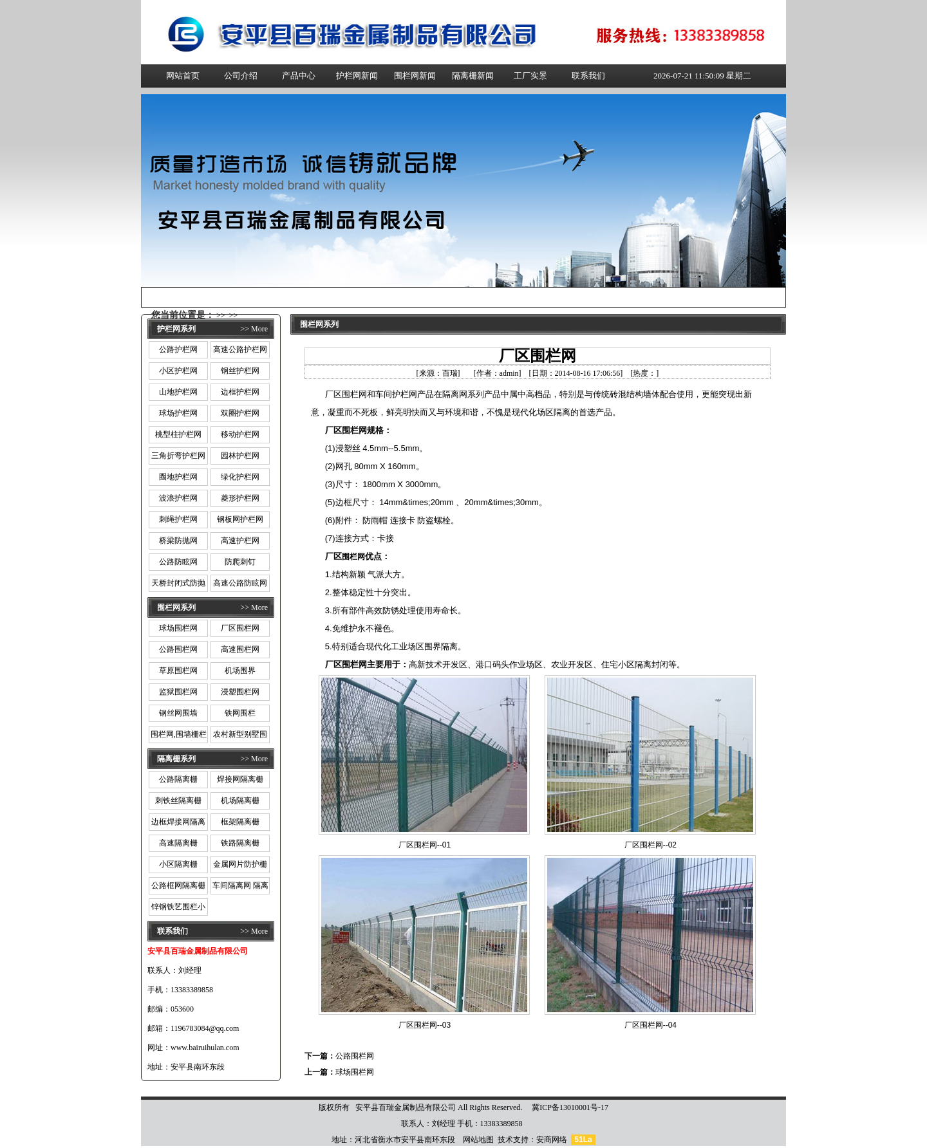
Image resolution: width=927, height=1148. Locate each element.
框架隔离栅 (240, 821)
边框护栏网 (240, 391)
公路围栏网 (178, 649)
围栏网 (353, 556)
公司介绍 (241, 75)
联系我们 (588, 75)
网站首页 (183, 75)
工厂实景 (530, 75)
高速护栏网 (240, 540)
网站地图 (478, 1139)
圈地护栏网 (178, 476)
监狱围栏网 (178, 691)
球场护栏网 (178, 413)
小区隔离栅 (178, 864)
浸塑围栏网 (240, 691)
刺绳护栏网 (178, 519)
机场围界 (240, 670)
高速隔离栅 (178, 842)
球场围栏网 (178, 628)
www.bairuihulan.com (205, 1047)
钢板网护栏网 (240, 519)
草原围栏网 (178, 670)
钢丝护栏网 (240, 370)
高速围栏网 (240, 649)
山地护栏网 (178, 391)
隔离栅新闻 (473, 75)
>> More (254, 328)
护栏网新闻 (357, 75)
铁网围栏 (240, 713)
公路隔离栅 (178, 779)
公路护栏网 (178, 349)
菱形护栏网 (240, 498)
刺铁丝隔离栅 (178, 800)
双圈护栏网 (240, 413)
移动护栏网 (240, 434)
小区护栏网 (178, 370)
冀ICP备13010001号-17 (570, 1107)
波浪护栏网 (178, 498)
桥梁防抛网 (178, 540)
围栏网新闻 (415, 75)
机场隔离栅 (240, 800)
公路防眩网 (178, 561)
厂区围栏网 (240, 628)
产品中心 (298, 75)
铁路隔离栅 (240, 842)
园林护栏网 (240, 455)
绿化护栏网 (240, 476)
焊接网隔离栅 (240, 779)
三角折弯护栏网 (178, 455)
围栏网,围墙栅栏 (179, 734)
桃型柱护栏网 (178, 434)
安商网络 (551, 1139)
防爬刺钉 (240, 561)
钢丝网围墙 (178, 713)
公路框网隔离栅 (178, 885)
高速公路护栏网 (240, 349)
